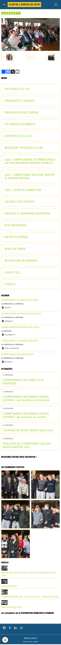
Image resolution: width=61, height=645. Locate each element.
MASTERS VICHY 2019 (11, 607)
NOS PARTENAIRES (15, 225)
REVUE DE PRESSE (15, 248)
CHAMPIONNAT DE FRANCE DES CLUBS (19, 300)
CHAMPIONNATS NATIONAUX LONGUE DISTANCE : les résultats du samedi (26, 415)
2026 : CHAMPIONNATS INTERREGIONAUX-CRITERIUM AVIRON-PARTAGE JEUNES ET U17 (30, 161)
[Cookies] (5, 640)
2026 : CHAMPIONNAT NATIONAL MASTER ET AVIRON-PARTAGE (29, 176)
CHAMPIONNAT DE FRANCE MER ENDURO (21, 313)
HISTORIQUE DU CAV (16, 89)
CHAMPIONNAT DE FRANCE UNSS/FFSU (19, 340)
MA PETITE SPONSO (16, 237)
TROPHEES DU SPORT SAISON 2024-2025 (28, 430)
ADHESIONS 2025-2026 (18, 136)
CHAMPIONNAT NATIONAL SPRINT (17, 354)
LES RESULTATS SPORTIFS (19, 201)
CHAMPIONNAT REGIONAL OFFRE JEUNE (20, 327)
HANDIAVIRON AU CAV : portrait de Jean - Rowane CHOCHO (30, 596)
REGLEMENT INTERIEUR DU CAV (23, 147)
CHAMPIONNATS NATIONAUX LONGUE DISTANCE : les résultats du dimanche (26, 398)
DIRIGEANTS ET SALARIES (19, 100)
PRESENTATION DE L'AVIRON (21, 112)
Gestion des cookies (30, 642)
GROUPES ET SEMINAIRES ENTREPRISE (27, 213)
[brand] (21, 4)
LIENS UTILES (12, 272)
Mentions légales (30, 638)
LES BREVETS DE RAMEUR (19, 124)
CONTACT (10, 284)
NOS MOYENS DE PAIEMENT (21, 260)
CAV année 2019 (9, 586)
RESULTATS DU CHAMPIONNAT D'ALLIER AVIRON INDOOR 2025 (27, 445)
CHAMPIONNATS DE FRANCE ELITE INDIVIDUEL (23, 381)
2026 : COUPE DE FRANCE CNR (22, 190)
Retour (30, 57)
